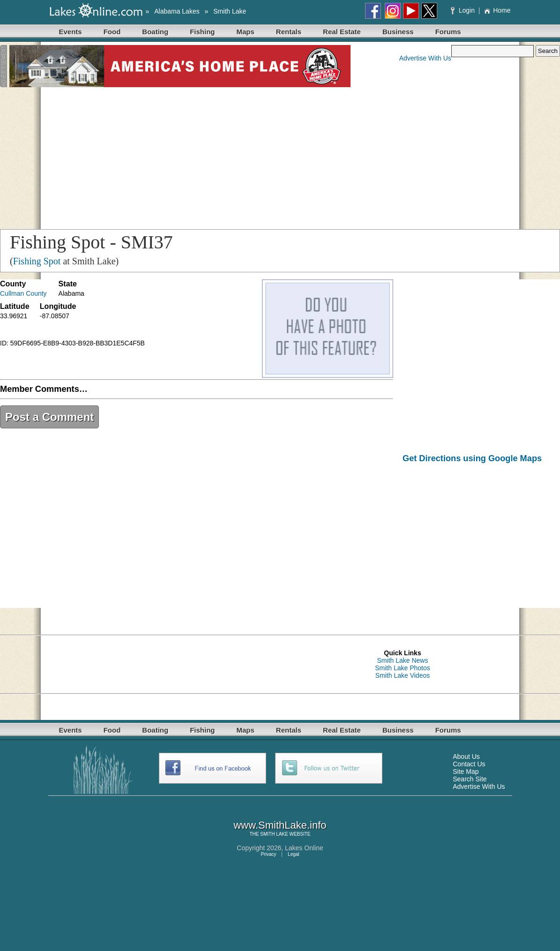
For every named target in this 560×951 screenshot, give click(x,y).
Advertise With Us (425, 58)
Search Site (469, 779)
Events (70, 32)
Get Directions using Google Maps (472, 458)
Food (112, 32)
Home (497, 10)
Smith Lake (229, 11)
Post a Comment (49, 417)
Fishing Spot (37, 261)
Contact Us (469, 764)
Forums (448, 32)
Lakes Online (304, 848)
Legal (293, 854)
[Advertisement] (280, 156)
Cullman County (23, 293)
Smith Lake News (402, 660)
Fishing (202, 32)
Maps (245, 32)
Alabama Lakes (177, 11)
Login (464, 10)
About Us (466, 756)
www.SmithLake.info (279, 825)
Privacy (268, 854)
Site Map (465, 771)
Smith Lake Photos (402, 668)
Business (398, 32)
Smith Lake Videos (402, 675)
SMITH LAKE (274, 834)
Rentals (288, 32)
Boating (155, 32)
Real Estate (342, 32)
